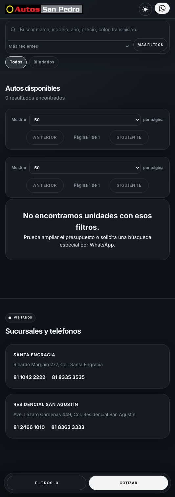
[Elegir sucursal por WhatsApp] (162, 8)
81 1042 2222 (29, 377)
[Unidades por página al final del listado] (85, 168)
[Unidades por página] (85, 120)
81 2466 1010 (29, 427)
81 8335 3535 (68, 377)
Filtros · (46, 483)
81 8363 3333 (67, 427)
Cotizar (128, 483)
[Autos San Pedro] (41, 9)
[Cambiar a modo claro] (145, 9)
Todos (16, 61)
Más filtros (150, 45)
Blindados (43, 61)
